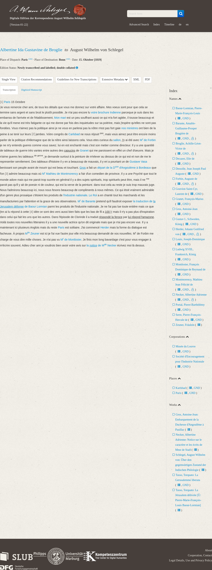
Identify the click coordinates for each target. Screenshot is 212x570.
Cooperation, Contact (200, 555)
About (208, 550)
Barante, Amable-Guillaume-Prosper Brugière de (186, 128)
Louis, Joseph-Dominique (190, 239)
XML (136, 79)
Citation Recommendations (36, 79)
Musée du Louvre (186, 346)
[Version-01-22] (19, 24)
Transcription (9, 89)
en (187, 24)
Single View (9, 79)
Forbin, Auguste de (186, 178)
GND (30, 59)
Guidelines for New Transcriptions (76, 79)
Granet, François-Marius (190, 198)
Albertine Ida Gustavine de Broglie (32, 49)
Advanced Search (139, 24)
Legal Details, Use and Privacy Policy (190, 560)
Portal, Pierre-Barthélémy (190, 304)
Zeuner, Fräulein (185, 324)
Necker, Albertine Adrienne (191, 294)
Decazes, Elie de (185, 158)
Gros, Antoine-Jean (186, 209)
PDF (147, 79)
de (180, 24)
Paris (178, 393)
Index (156, 24)
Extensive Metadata (115, 79)
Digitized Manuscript (31, 89)
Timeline (169, 24)
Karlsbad (181, 387)
